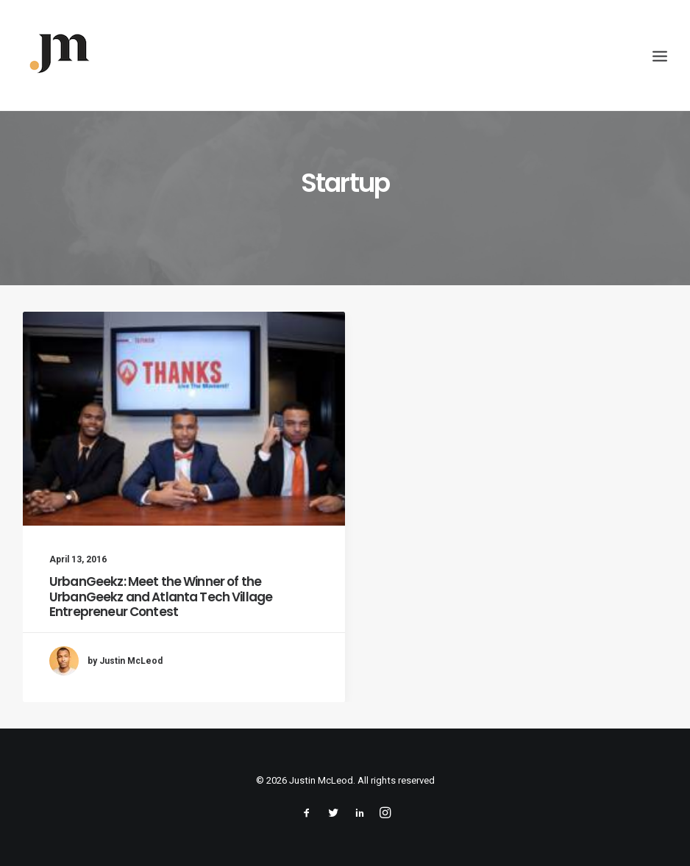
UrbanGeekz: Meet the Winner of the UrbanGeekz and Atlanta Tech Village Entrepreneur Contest (160, 596)
